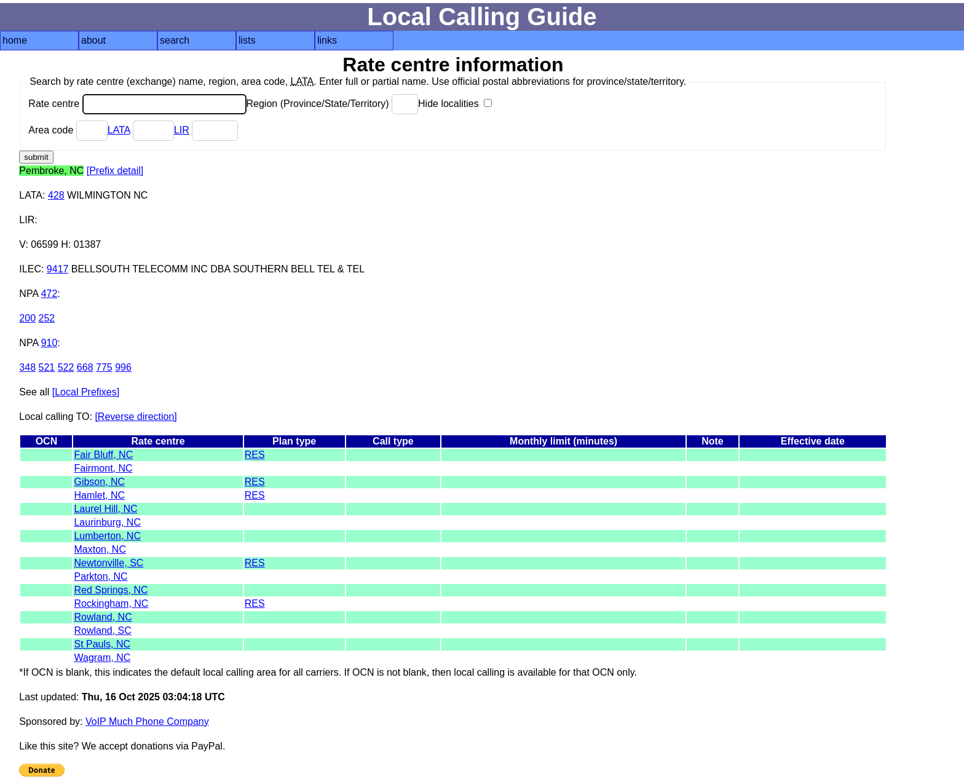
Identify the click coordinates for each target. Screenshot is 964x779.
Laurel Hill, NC (105, 509)
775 (104, 367)
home (14, 40)
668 (85, 367)
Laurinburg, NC (107, 522)
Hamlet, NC (99, 495)
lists (247, 40)
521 (47, 367)
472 (49, 293)
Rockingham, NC (111, 603)
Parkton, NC (100, 576)
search (174, 40)
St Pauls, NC (102, 644)
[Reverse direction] (135, 416)
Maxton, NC (99, 549)
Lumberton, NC (107, 536)
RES (255, 454)
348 (27, 367)
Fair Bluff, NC (103, 454)
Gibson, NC (99, 481)
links (327, 40)
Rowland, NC (103, 617)
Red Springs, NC (111, 590)
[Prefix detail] (115, 170)
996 (123, 367)
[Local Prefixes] (85, 392)
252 (47, 318)
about (93, 40)
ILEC (30, 269)
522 (66, 367)
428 (56, 195)
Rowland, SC (102, 630)
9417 (58, 269)
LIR (181, 130)
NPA (28, 293)
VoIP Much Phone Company (147, 721)
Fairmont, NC (103, 468)
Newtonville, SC (108, 563)
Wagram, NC (102, 657)
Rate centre (137, 103)
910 (49, 343)
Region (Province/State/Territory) (333, 103)
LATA (119, 130)
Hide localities (455, 103)
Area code (67, 130)
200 (27, 318)
